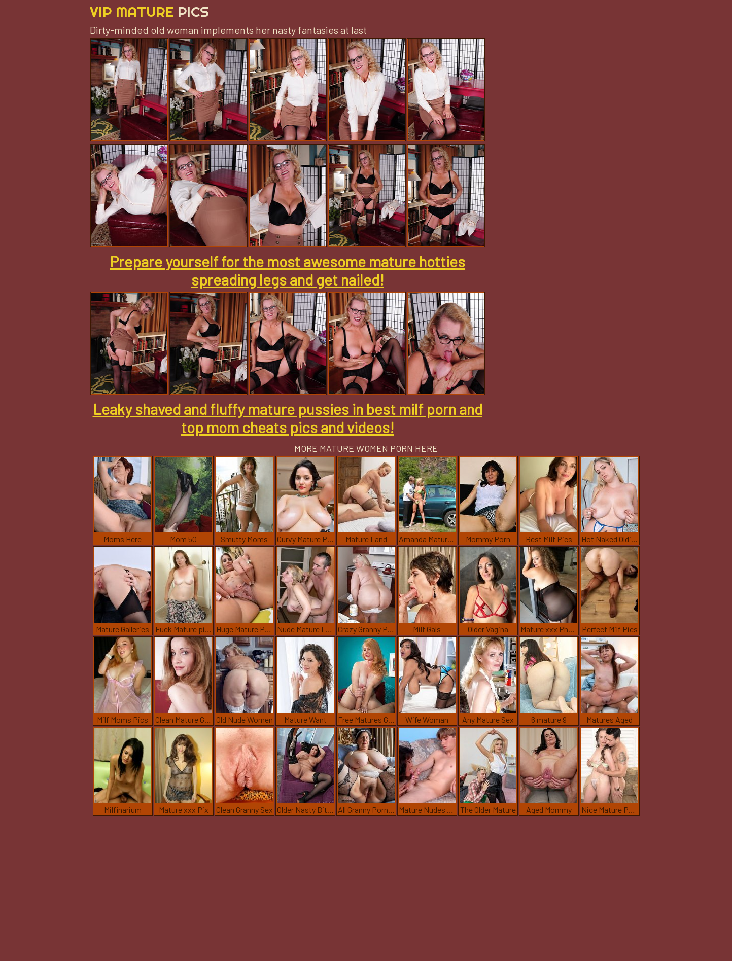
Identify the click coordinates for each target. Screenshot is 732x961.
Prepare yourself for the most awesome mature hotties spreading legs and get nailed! (287, 270)
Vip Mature (149, 11)
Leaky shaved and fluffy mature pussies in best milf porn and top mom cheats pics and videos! (287, 418)
